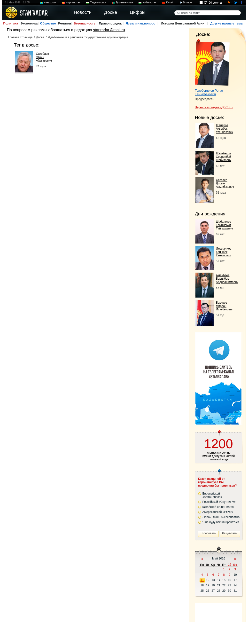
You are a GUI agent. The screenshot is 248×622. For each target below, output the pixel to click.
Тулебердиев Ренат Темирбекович (209, 92)
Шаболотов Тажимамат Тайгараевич (224, 225)
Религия (64, 23)
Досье (40, 37)
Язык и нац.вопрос (140, 23)
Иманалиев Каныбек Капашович (224, 252)
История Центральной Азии (182, 23)
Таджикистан (98, 2)
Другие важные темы (226, 23)
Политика (10, 23)
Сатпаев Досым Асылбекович (225, 183)
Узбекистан (149, 2)
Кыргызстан (73, 2)
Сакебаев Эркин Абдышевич (44, 57)
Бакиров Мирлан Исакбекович (224, 306)
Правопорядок (110, 23)
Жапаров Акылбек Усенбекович (224, 129)
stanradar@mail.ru (109, 30)
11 (202, 580)
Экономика (29, 23)
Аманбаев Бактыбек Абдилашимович (227, 279)
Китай (169, 2)
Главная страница (20, 37)
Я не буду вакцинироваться (221, 522)
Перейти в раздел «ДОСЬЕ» (214, 107)
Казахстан (50, 2)
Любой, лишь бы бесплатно (221, 517)
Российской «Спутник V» (219, 502)
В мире (187, 2)
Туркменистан (124, 2)
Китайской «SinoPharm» (218, 507)
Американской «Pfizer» (217, 512)
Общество (48, 23)
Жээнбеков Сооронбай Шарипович (224, 157)
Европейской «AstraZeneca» (212, 495)
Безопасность (84, 23)
